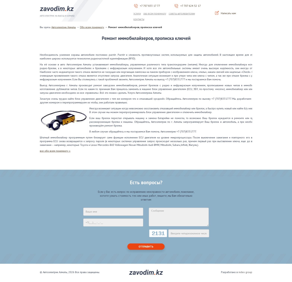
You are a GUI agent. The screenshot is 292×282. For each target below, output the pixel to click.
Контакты (139, 19)
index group (245, 272)
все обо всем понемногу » (55, 151)
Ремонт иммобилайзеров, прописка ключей (135, 27)
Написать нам (225, 13)
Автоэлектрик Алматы (63, 27)
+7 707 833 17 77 (150, 5)
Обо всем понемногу (154, 13)
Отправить (146, 246)
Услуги (137, 13)
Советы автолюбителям (182, 13)
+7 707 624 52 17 (190, 5)
